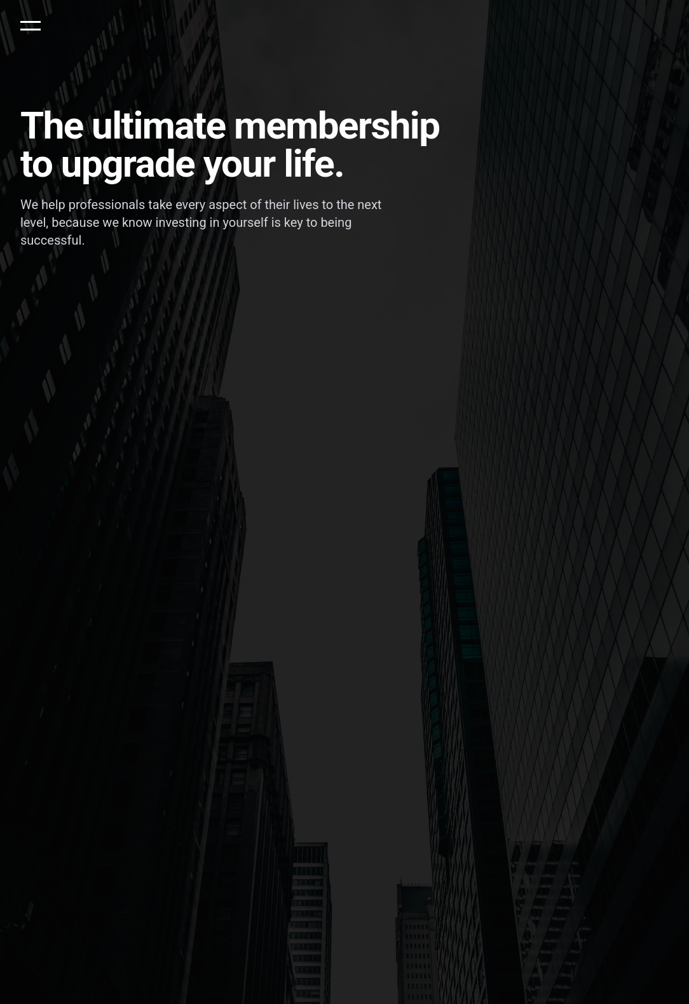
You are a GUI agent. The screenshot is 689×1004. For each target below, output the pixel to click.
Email (166, 350)
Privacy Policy (312, 403)
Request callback (478, 376)
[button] (30, 25)
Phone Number (320, 350)
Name (32, 350)
